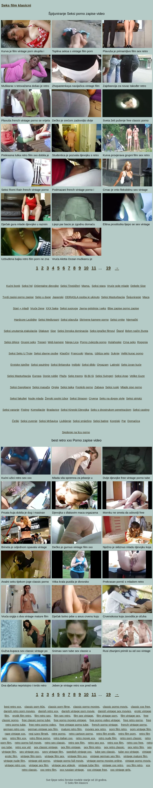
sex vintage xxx (29, 751)
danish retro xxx (48, 711)
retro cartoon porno (81, 733)
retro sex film (76, 742)
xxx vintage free (97, 769)
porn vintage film (140, 729)
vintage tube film (88, 765)
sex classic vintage (46, 747)
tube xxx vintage (128, 751)
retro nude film (107, 738)
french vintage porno (134, 724)
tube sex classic (105, 751)
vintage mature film (135, 756)
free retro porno (133, 720)
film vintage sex (130, 715)
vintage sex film (38, 765)
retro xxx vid (22, 747)
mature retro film (71, 729)
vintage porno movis (137, 760)
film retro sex (43, 715)
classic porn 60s (34, 706)
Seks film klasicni (16, 5)
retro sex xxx (96, 742)
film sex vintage (83, 715)
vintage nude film (14, 760)
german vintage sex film (43, 729)
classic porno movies (86, 706)
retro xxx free (135, 742)
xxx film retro (134, 765)
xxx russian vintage (72, 769)
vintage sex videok (63, 765)
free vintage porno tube (73, 724)
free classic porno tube (36, 720)
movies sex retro (95, 729)
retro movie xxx (85, 738)
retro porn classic (130, 738)
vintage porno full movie (68, 760)
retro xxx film (115, 742)
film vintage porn (107, 715)
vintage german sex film (105, 756)
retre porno (58, 733)
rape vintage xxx (15, 733)
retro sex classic (55, 742)
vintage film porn (30, 756)
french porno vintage (105, 724)
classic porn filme (59, 706)
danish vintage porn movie (77, 711)
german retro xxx (14, 729)
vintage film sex (54, 756)
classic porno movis (115, 706)
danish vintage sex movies (114, 711)
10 (86, 268)
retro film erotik (105, 733)
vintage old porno (39, 760)
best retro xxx (12, 706)
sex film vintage (70, 747)
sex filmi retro (92, 747)
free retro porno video (42, 724)
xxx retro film (48, 769)
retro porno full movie (28, 742)
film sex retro (62, 715)
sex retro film (136, 747)
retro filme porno (40, 738)
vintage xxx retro (112, 765)
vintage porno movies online (104, 760)
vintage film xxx (77, 756)
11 (94, 268)
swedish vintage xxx (79, 751)
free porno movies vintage (70, 720)
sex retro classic (114, 747)
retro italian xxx (63, 738)
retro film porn (127, 733)
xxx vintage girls (120, 769)
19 (108, 268)
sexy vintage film (52, 751)
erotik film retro (21, 715)
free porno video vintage (105, 720)
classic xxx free (140, 706)
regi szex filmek (38, 733)
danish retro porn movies (19, 711)
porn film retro (118, 729)
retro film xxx (18, 738)
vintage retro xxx (15, 765)
